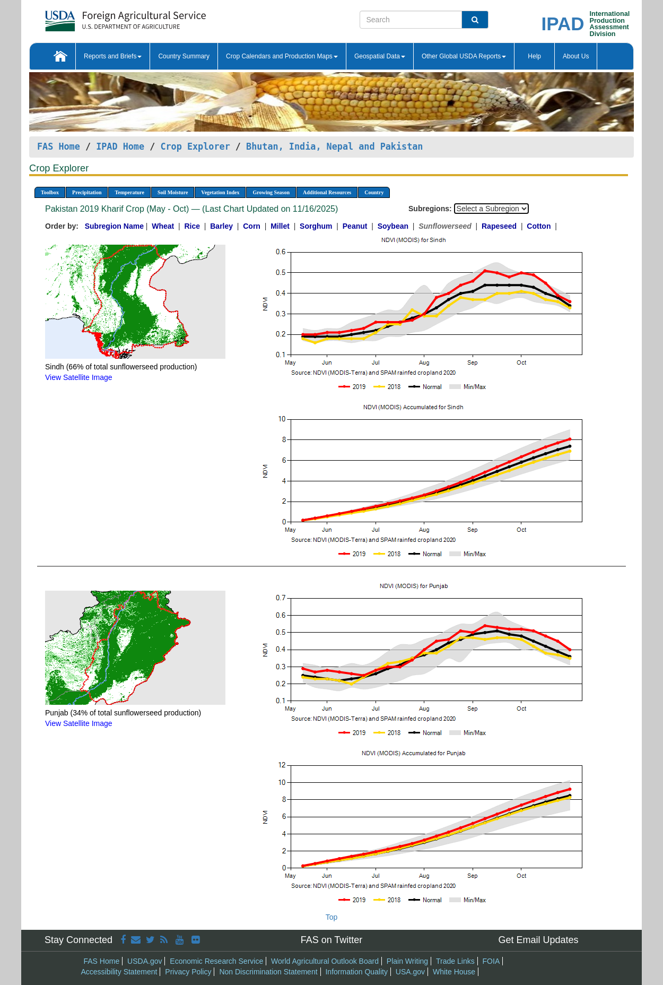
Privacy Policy (188, 971)
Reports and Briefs (113, 56)
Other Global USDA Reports (464, 56)
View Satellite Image (78, 377)
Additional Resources (327, 192)
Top (332, 917)
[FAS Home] (99, 17)
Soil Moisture (173, 192)
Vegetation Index (220, 192)
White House (454, 971)
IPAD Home (120, 146)
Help (534, 56)
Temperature (129, 192)
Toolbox (50, 192)
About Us (576, 56)
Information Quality (356, 971)
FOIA (491, 961)
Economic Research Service (216, 961)
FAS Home (58, 146)
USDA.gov (144, 961)
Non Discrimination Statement (268, 971)
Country (373, 192)
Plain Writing (407, 961)
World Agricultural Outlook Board (325, 961)
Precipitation (86, 192)
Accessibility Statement (119, 971)
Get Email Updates (538, 940)
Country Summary (184, 56)
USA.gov (410, 971)
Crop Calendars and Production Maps (282, 56)
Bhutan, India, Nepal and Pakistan (334, 146)
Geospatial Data (379, 56)
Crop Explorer (195, 146)
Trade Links (455, 961)
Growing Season (271, 192)
